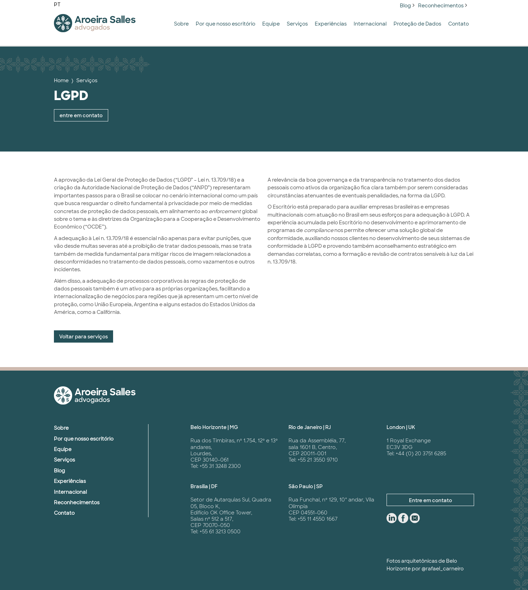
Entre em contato (430, 500)
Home (61, 80)
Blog (405, 5)
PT (57, 4)
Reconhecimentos (441, 5)
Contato (458, 24)
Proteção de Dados (417, 24)
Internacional (370, 24)
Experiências (331, 24)
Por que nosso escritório (225, 24)
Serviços (297, 24)
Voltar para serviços (83, 336)
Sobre (181, 24)
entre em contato (81, 115)
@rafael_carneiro (443, 569)
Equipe (271, 24)
